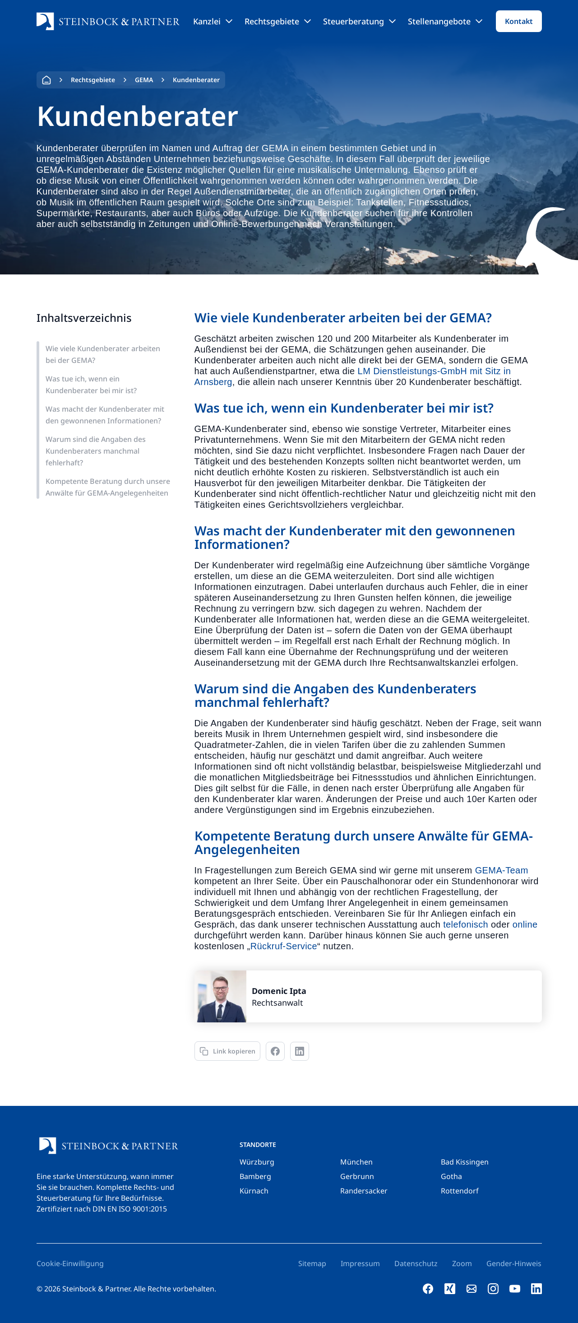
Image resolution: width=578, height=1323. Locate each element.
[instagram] (493, 1288)
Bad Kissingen (465, 1162)
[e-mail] (471, 1288)
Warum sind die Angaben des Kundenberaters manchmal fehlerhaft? (96, 451)
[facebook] (428, 1288)
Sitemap (312, 1263)
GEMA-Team (501, 870)
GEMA (144, 79)
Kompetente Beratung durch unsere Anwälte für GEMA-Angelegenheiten (108, 487)
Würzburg (257, 1162)
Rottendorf (460, 1191)
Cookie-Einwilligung (70, 1263)
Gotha (451, 1176)
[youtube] (514, 1288)
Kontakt (519, 21)
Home (46, 79)
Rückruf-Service (283, 946)
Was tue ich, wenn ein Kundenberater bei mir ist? (91, 384)
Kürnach (254, 1191)
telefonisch (465, 924)
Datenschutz (416, 1263)
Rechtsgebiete (278, 21)
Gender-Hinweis (513, 1263)
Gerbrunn (357, 1176)
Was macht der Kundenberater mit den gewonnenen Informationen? (105, 415)
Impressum (360, 1263)
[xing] (449, 1288)
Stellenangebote (445, 21)
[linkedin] (536, 1288)
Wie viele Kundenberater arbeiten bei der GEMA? (103, 354)
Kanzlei (212, 21)
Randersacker (364, 1191)
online (525, 924)
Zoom (462, 1263)
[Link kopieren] (227, 1051)
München (356, 1162)
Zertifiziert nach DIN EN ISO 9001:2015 (102, 1209)
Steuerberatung (359, 21)
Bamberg (255, 1176)
